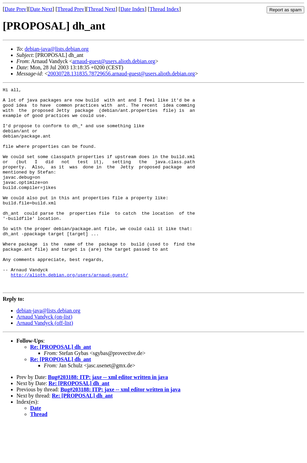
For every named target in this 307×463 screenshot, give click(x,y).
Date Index (132, 9)
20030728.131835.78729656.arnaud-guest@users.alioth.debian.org (121, 73)
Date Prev (15, 9)
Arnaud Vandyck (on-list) (44, 357)
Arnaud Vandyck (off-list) (44, 363)
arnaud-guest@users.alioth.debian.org (113, 61)
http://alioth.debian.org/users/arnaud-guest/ (69, 313)
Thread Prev (70, 9)
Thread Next (101, 9)
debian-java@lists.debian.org (57, 49)
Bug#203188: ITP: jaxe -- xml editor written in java (108, 417)
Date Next (41, 9)
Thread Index (164, 9)
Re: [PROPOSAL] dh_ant (60, 387)
